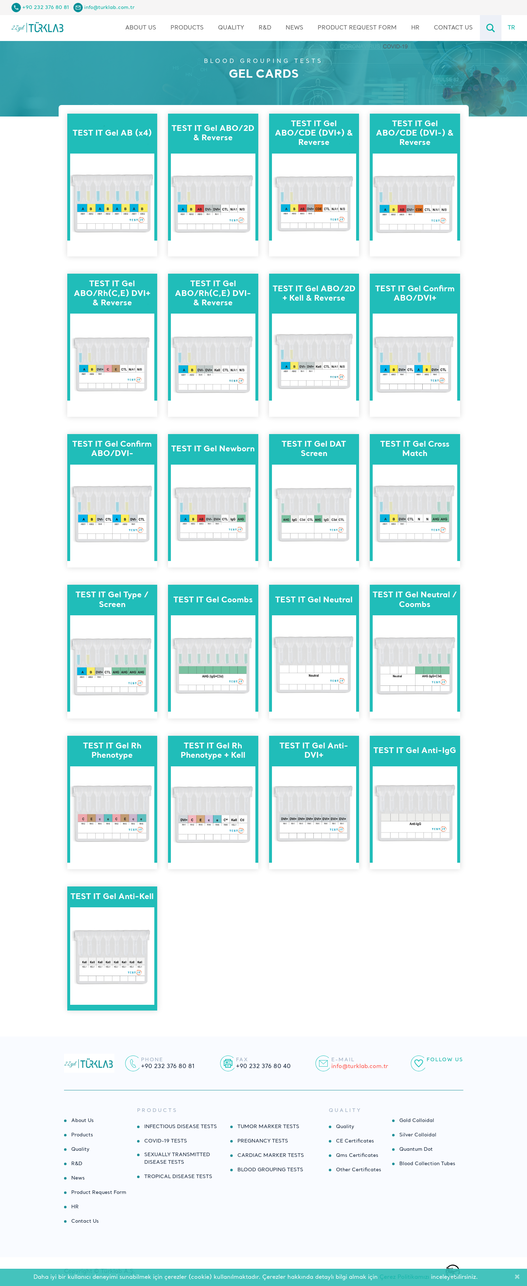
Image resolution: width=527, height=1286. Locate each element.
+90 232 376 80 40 (263, 1067)
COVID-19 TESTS (165, 1141)
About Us (140, 28)
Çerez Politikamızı (404, 1277)
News (294, 28)
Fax (242, 1059)
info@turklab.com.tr (109, 7)
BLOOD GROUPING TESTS (263, 61)
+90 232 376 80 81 (45, 7)
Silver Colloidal (417, 1134)
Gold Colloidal (416, 1120)
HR (415, 28)
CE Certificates (355, 1141)
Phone (152, 1059)
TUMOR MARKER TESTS (268, 1126)
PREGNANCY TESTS (262, 1141)
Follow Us (445, 1059)
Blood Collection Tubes (427, 1163)
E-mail (343, 1059)
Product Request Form (357, 28)
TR (511, 28)
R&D (265, 28)
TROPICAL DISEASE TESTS (178, 1176)
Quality (231, 28)
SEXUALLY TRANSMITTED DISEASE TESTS (177, 1158)
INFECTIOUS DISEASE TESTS (180, 1126)
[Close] (517, 1277)
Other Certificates (358, 1169)
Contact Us (453, 28)
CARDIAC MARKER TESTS (270, 1155)
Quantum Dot (416, 1149)
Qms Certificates (357, 1155)
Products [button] (187, 28)
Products (82, 1134)
